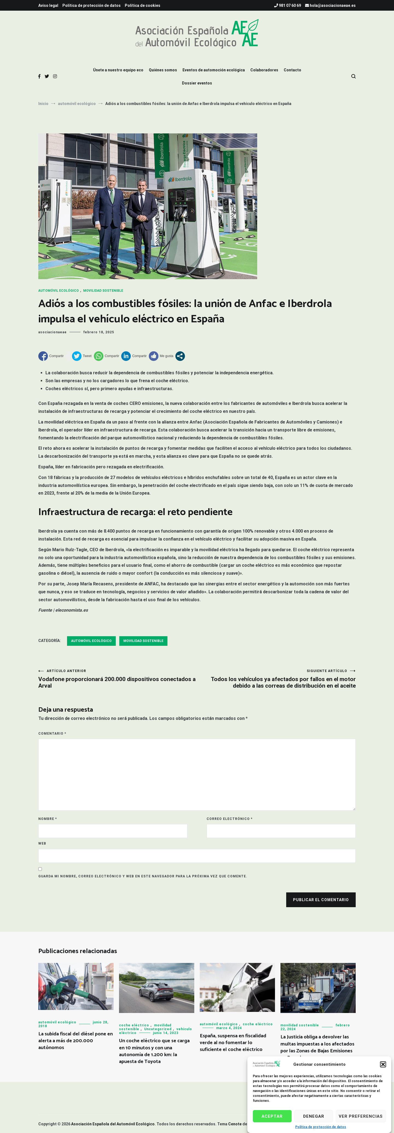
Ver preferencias (361, 1116)
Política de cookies (142, 5)
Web (42, 843)
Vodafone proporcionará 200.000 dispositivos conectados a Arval (117, 679)
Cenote (235, 1124)
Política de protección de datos (320, 1127)
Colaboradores (264, 70)
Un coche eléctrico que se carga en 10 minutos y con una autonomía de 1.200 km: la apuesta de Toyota (154, 1051)
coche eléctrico (134, 1025)
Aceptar (272, 1116)
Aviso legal (48, 5)
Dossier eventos (197, 83)
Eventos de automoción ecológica (213, 70)
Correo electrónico (230, 819)
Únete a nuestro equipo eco (118, 70)
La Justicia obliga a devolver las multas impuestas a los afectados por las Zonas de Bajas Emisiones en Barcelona (317, 1047)
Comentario (52, 733)
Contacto (292, 70)
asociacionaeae (52, 332)
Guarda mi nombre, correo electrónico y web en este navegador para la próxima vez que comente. (142, 876)
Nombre (47, 819)
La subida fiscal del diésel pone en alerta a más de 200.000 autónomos (75, 1041)
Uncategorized (158, 1029)
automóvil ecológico (58, 291)
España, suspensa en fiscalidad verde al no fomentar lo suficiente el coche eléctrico (233, 1043)
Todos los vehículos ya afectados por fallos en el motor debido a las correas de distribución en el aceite (276, 679)
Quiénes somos (163, 70)
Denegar (313, 1116)
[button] (383, 1064)
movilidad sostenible (103, 291)
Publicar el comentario (321, 900)
